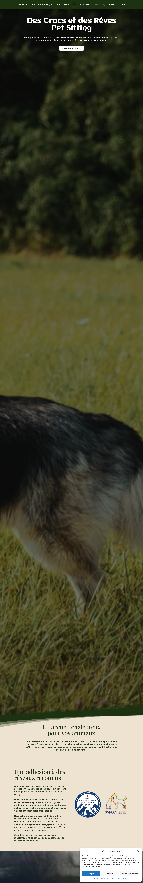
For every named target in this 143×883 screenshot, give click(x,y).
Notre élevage (45, 4)
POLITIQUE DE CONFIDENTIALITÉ (117, 879)
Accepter (91, 873)
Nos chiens (62, 4)
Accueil (20, 4)
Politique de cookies (99, 879)
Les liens (112, 4)
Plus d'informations (71, 48)
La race (29, 4)
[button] (138, 851)
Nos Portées (84, 4)
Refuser (110, 873)
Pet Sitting (100, 4)
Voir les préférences (130, 873)
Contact (122, 4)
